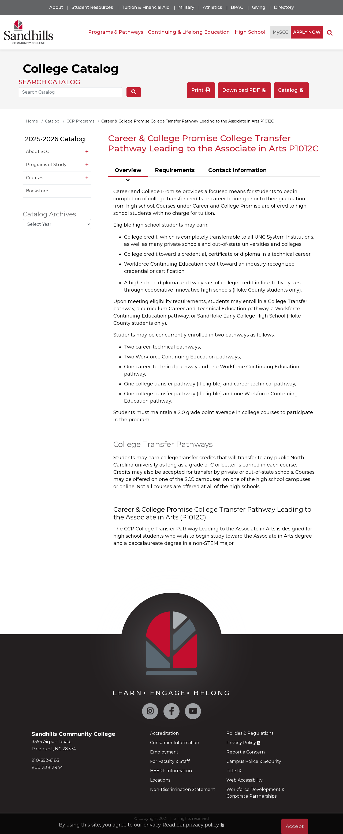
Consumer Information (174, 742)
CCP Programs (80, 121)
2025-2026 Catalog (55, 139)
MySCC (280, 32)
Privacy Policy (241, 742)
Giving (258, 7)
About (56, 7)
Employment (164, 752)
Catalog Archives (49, 214)
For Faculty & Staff (170, 761)
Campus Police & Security (253, 761)
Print (201, 90)
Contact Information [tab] (237, 170)
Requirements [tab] (175, 170)
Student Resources (92, 7)
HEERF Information (171, 770)
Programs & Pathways (115, 32)
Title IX (233, 770)
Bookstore (37, 190)
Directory (284, 7)
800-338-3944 (47, 767)
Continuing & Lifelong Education (189, 32)
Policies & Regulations (249, 733)
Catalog (288, 90)
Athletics (212, 7)
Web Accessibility (244, 780)
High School (250, 32)
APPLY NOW (306, 32)
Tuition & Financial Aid (146, 7)
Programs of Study (46, 164)
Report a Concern (245, 752)
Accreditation (164, 733)
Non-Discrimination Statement (182, 789)
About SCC (37, 151)
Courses (34, 177)
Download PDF (241, 90)
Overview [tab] (128, 170)
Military (186, 7)
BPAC (237, 7)
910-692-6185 (45, 760)
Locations (160, 780)
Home (32, 121)
